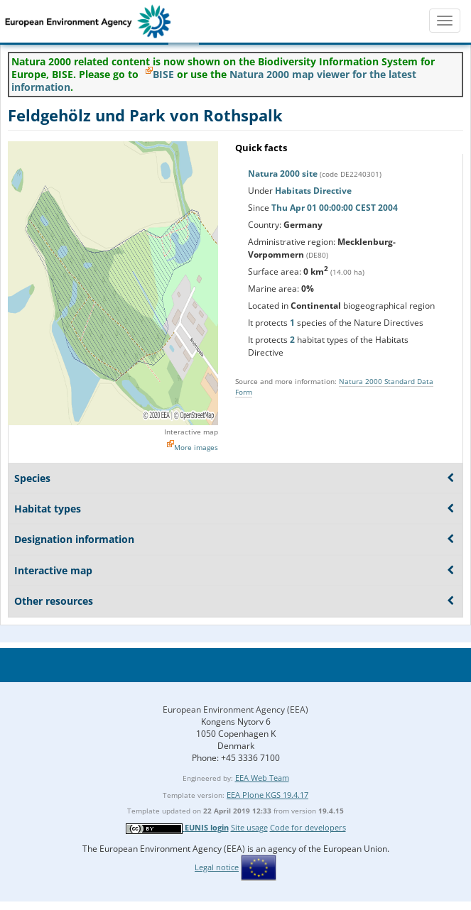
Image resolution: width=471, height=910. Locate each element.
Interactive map (191, 432)
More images (196, 447)
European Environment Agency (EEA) (235, 709)
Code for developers (308, 827)
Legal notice (217, 867)
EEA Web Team (262, 777)
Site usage (249, 827)
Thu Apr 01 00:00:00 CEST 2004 (334, 208)
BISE (163, 74)
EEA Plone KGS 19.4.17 (267, 794)
